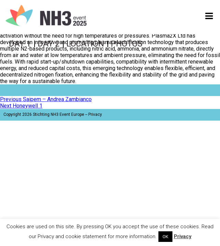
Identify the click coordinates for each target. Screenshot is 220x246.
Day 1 (20, 44)
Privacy (95, 114)
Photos (126, 44)
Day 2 (49, 44)
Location (85, 44)
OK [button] (165, 236)
